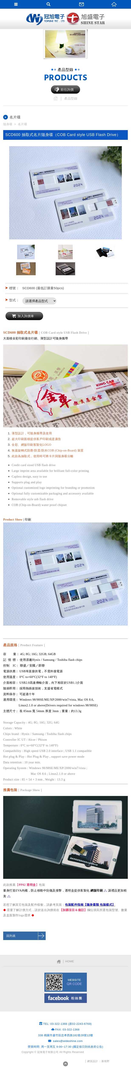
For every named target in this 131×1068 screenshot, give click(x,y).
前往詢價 (67, 89)
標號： (14, 288)
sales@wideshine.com (68, 1041)
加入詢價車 (26, 316)
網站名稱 (45, 19)
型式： (14, 300)
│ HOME (65, 961)
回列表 (11, 935)
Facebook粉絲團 (65, 998)
